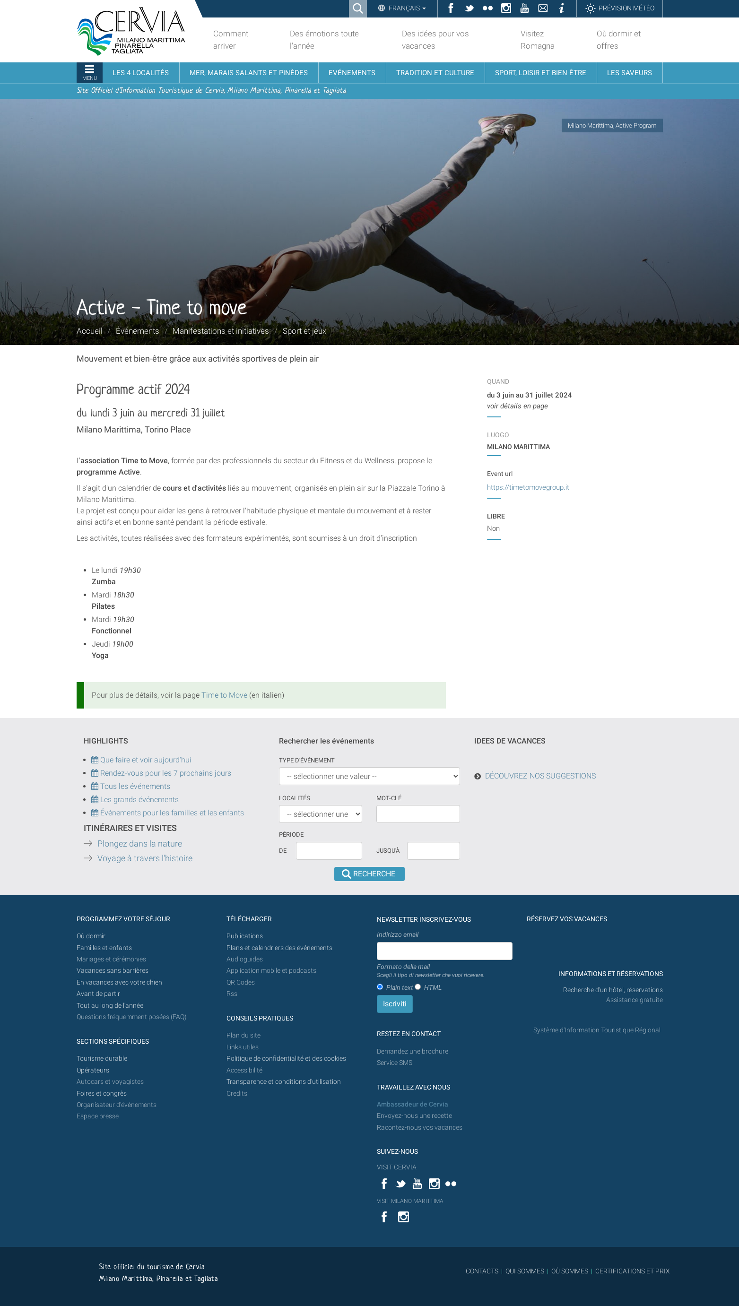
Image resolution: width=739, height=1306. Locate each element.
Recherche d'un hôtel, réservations (613, 990)
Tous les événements (130, 786)
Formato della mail (431, 971)
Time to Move (224, 695)
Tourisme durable (102, 1059)
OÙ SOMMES (569, 1271)
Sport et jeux (304, 331)
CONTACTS (482, 1271)
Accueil (90, 331)
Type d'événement (307, 760)
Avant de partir (98, 994)
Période (291, 834)
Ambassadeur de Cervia (412, 1104)
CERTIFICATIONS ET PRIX (632, 1271)
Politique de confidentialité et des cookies (286, 1059)
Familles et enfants (104, 948)
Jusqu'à (388, 850)
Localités (294, 798)
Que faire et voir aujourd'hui (141, 759)
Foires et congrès (102, 1094)
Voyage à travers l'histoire (144, 858)
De (283, 850)
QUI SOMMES (524, 1271)
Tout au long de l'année (110, 1006)
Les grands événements (138, 799)
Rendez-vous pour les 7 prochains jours (165, 773)
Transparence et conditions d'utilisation (283, 1082)
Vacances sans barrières (112, 971)
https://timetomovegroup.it (528, 487)
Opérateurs (93, 1070)
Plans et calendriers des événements (279, 948)
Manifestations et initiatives (221, 331)
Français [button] (406, 8)
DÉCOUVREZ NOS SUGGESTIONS (540, 775)
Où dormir (91, 936)
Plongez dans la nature (139, 843)
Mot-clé (388, 798)
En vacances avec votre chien (120, 982)
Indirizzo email (397, 934)
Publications (244, 936)
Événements (137, 331)
